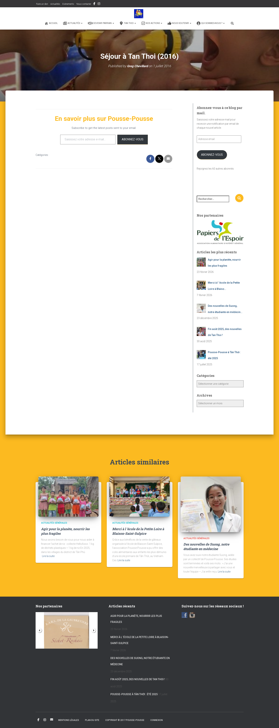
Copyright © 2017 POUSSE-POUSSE (124, 720)
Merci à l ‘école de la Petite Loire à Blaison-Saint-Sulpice (138, 531)
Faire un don (42, 4)
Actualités (55, 4)
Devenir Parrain (101, 23)
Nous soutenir (179, 23)
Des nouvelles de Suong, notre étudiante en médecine (206, 546)
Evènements (68, 4)
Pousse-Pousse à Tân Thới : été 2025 (134, 694)
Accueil (51, 23)
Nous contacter (83, 4)
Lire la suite (48, 556)
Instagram (99, 4)
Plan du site (92, 720)
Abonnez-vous (132, 139)
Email (51, 719)
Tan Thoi (128, 23)
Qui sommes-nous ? (211, 23)
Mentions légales (68, 720)
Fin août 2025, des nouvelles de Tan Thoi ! (137, 679)
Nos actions (151, 23)
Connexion (156, 720)
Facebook (94, 4)
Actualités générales (54, 523)
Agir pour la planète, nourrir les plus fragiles (136, 619)
